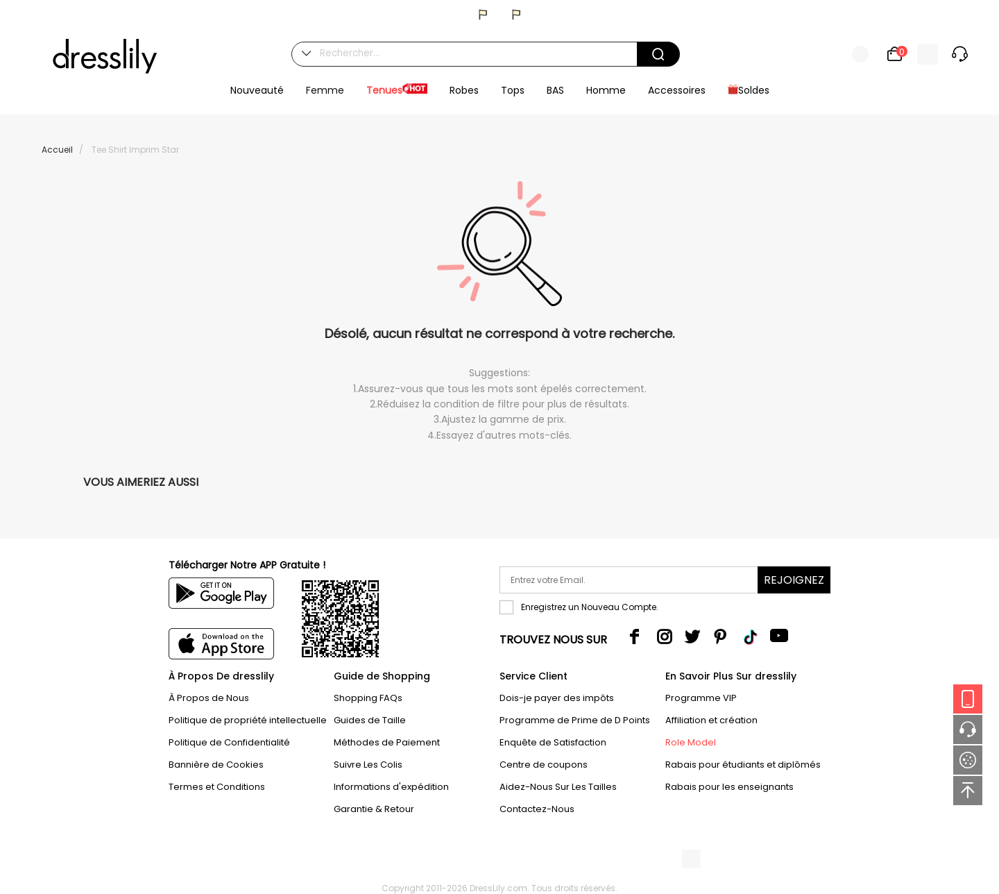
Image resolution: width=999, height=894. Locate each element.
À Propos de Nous (209, 698)
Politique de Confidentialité (229, 742)
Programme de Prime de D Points (575, 720)
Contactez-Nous (537, 809)
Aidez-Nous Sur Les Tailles (558, 786)
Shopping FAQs (368, 698)
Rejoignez (794, 580)
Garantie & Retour (374, 809)
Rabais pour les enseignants (729, 786)
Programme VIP (701, 698)
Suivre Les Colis (368, 764)
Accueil (57, 149)
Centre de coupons (544, 764)
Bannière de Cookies (216, 764)
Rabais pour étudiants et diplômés (743, 764)
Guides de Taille (370, 720)
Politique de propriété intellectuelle (248, 720)
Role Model (690, 742)
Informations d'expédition (391, 786)
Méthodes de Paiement (387, 742)
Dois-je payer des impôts (557, 698)
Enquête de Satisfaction (553, 742)
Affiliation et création (711, 720)
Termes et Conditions (217, 786)
